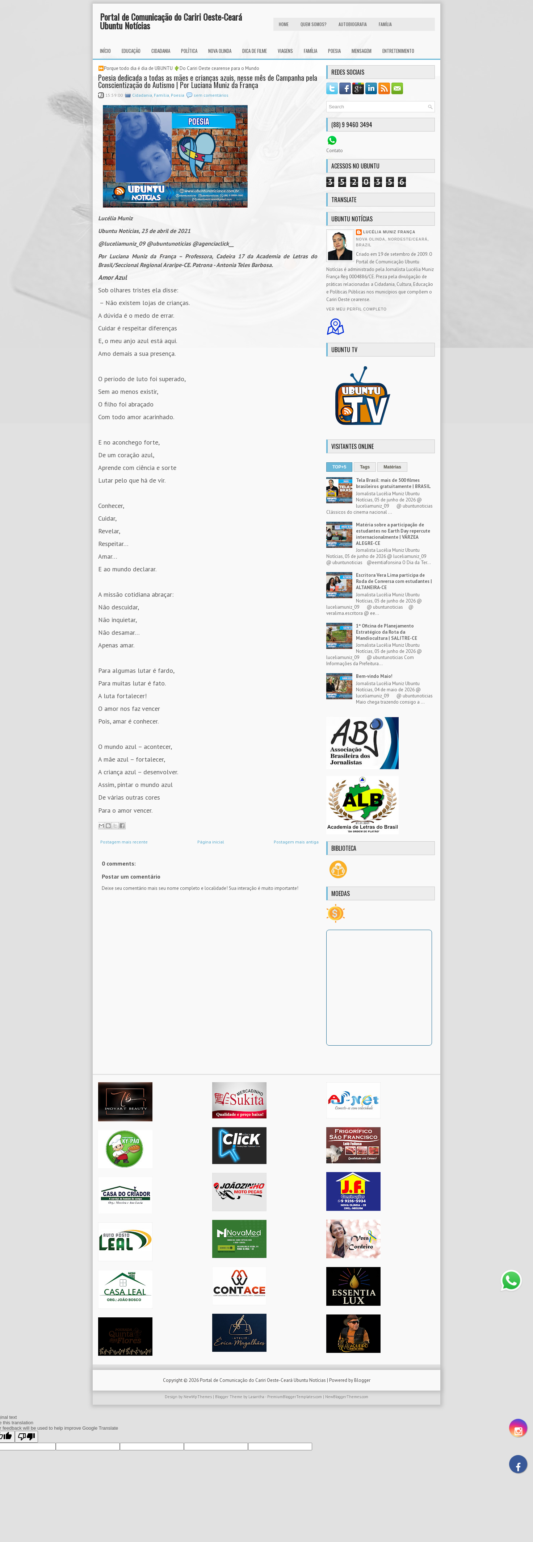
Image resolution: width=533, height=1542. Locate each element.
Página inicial (210, 842)
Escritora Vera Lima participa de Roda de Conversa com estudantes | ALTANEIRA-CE (394, 581)
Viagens (285, 50)
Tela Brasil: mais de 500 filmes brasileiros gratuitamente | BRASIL (393, 483)
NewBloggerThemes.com (346, 1396)
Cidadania (160, 50)
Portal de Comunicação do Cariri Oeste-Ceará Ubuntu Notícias (171, 21)
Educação (131, 50)
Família (310, 50)
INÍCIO (105, 50)
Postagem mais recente (124, 842)
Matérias (392, 467)
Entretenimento (398, 50)
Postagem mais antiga (296, 842)
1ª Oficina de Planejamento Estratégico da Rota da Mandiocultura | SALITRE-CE (386, 632)
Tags (365, 467)
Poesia (334, 50)
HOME (284, 24)
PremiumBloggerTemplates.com (294, 1396)
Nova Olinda (219, 50)
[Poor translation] (26, 1437)
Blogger (362, 1380)
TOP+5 (339, 467)
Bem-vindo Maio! (374, 676)
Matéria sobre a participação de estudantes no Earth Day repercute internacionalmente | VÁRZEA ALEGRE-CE (393, 534)
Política (189, 50)
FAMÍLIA (385, 24)
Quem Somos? (314, 24)
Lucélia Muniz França (389, 232)
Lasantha (256, 1396)
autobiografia (353, 24)
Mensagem (362, 50)
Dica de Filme (254, 50)
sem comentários (211, 95)
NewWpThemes (198, 1396)
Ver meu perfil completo (356, 309)
